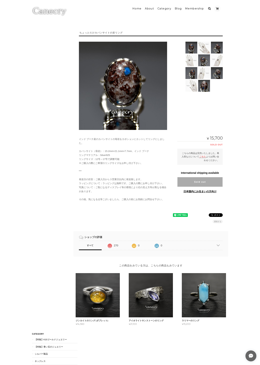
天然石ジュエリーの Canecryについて (50, 122)
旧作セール (40, 97)
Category (164, 8)
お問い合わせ (41, 138)
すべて (92, 245)
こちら (202, 156)
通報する (217, 222)
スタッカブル (41, 89)
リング (38, 61)
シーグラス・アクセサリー (48, 82)
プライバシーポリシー (174, 350)
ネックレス (40, 53)
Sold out (200, 182)
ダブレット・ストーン (45, 68)
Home (137, 8)
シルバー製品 (41, 46)
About (149, 8)
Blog (178, 8)
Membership (194, 8)
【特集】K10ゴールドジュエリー (51, 32)
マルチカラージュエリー (47, 104)
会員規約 (224, 350)
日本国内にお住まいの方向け (200, 191)
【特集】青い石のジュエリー (49, 39)
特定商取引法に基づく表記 (48, 131)
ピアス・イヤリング (44, 75)
